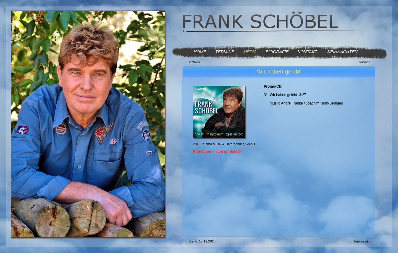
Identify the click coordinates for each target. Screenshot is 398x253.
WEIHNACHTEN (342, 51)
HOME (200, 51)
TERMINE (224, 51)
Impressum (362, 241)
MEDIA (250, 51)
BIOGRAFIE (277, 51)
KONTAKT (307, 51)
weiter (364, 62)
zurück (195, 62)
